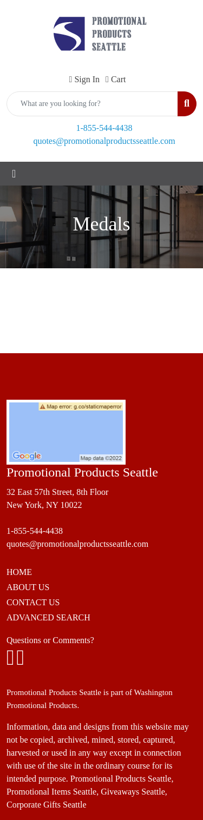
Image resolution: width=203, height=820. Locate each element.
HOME (19, 572)
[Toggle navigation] (13, 173)
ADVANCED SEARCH (48, 617)
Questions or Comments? (50, 640)
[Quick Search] (92, 103)
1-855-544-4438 (104, 128)
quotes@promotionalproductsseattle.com (104, 141)
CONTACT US (33, 602)
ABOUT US (27, 587)
